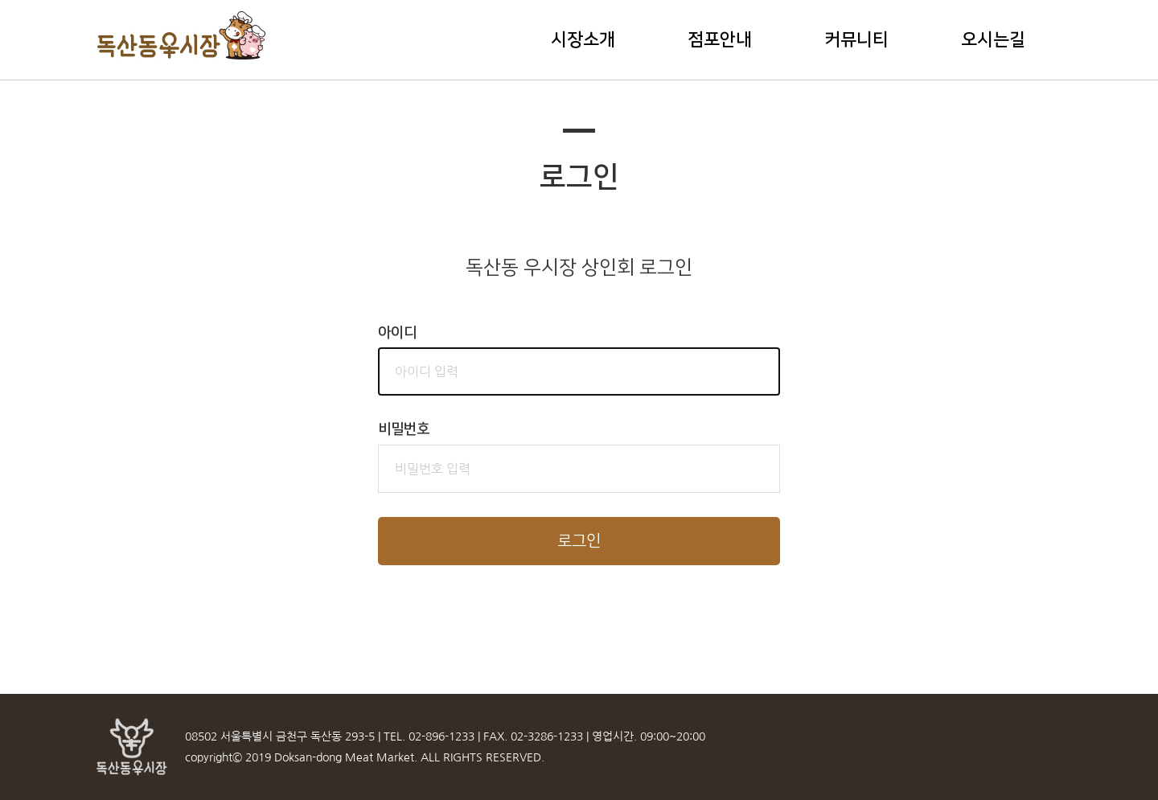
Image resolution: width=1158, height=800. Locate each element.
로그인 (579, 541)
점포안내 (720, 40)
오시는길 (993, 40)
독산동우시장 (182, 36)
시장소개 (583, 40)
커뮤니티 (856, 40)
